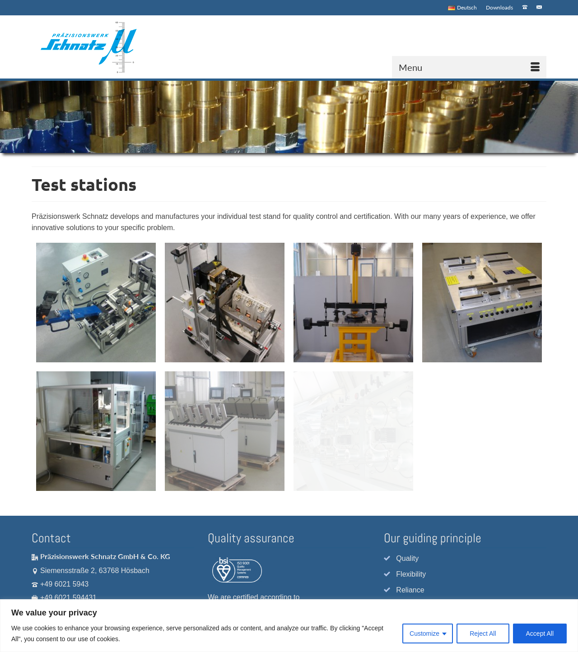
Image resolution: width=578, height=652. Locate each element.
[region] (289, 625)
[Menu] (469, 67)
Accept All (540, 633)
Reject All (483, 633)
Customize (424, 633)
